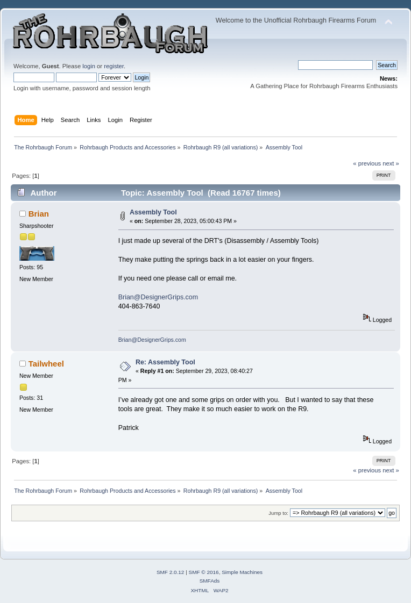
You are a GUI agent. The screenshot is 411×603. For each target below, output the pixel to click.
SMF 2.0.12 (171, 572)
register (114, 66)
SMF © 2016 (204, 572)
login (88, 66)
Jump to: (278, 513)
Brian (39, 213)
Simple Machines (242, 572)
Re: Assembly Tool (165, 362)
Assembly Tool (153, 212)
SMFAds (210, 581)
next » (390, 163)
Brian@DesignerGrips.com (158, 297)
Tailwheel (46, 363)
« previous (367, 163)
